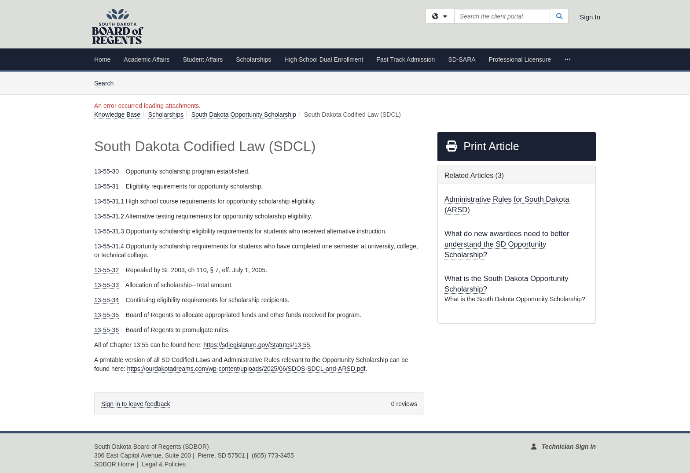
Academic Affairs (146, 59)
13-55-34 (106, 299)
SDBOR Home (114, 464)
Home (102, 59)
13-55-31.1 (109, 201)
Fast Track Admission (405, 59)
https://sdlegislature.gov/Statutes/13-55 (256, 344)
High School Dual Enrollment (323, 59)
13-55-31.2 (109, 216)
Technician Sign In (569, 446)
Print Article (482, 146)
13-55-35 (106, 314)
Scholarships (253, 59)
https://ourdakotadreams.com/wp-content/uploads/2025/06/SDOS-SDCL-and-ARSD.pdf (246, 368)
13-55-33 (106, 284)
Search (107, 82)
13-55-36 (106, 329)
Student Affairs (203, 59)
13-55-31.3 (109, 231)
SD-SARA (461, 59)
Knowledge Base (117, 114)
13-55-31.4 (109, 246)
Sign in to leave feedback (135, 403)
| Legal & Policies (161, 464)
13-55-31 (106, 186)
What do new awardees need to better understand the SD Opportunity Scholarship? (506, 244)
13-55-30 (106, 171)
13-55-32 (106, 269)
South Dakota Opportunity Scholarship (243, 114)
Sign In (590, 17)
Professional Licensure (520, 59)
